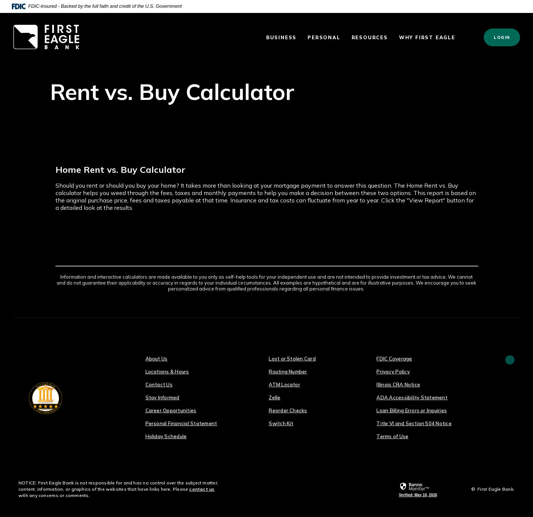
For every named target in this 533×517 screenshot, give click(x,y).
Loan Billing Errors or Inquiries (411, 410)
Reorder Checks (288, 410)
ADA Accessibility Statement (411, 397)
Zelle (274, 397)
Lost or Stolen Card (292, 359)
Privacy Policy (392, 372)
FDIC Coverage (394, 359)
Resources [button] (370, 37)
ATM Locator (284, 384)
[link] (418, 489)
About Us (156, 359)
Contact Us (158, 384)
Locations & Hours (167, 372)
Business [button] (281, 37)
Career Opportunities (171, 410)
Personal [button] (324, 37)
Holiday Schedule (166, 436)
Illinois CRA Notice (398, 384)
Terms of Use (392, 436)
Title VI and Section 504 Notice (413, 423)
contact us (201, 489)
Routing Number (288, 372)
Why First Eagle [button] (427, 37)
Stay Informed (162, 397)
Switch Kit (281, 423)
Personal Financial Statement (181, 423)
